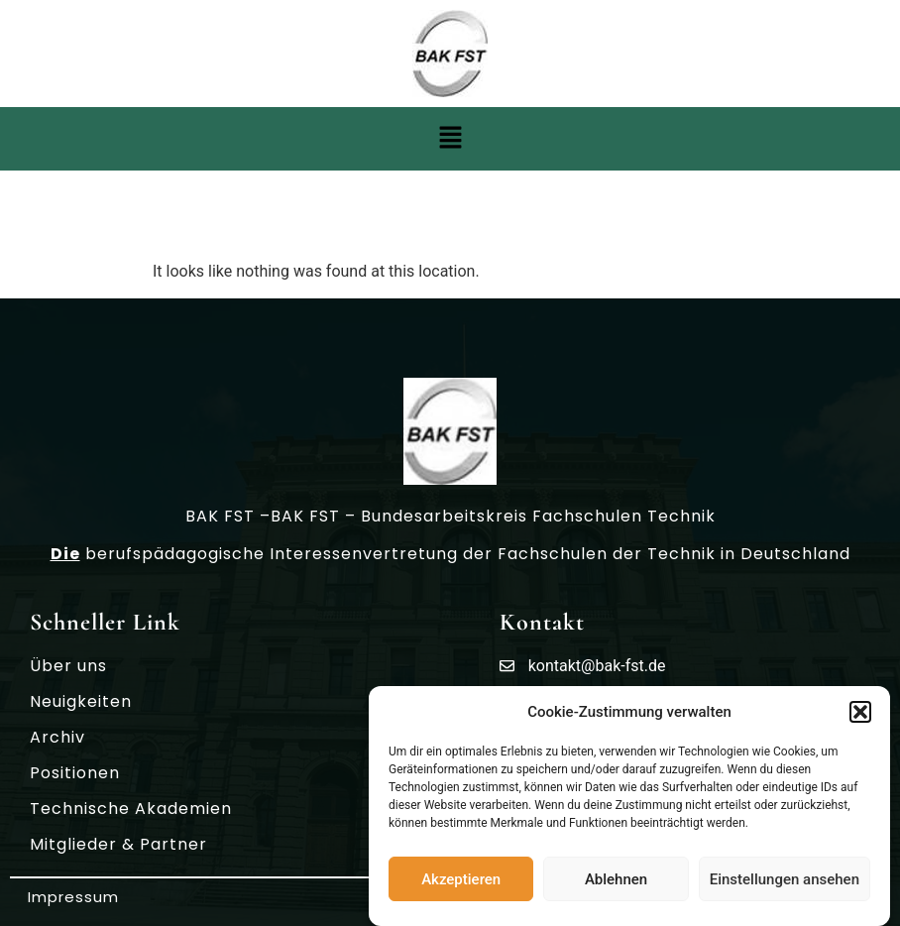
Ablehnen (616, 879)
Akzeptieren (461, 879)
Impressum (73, 896)
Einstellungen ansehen (784, 879)
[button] (860, 712)
